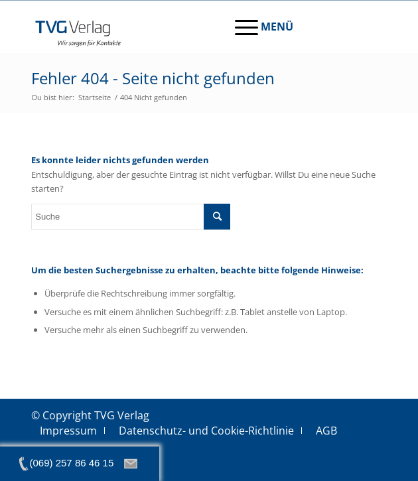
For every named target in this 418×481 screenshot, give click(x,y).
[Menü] (257, 26)
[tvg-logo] (173, 26)
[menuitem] (257, 26)
